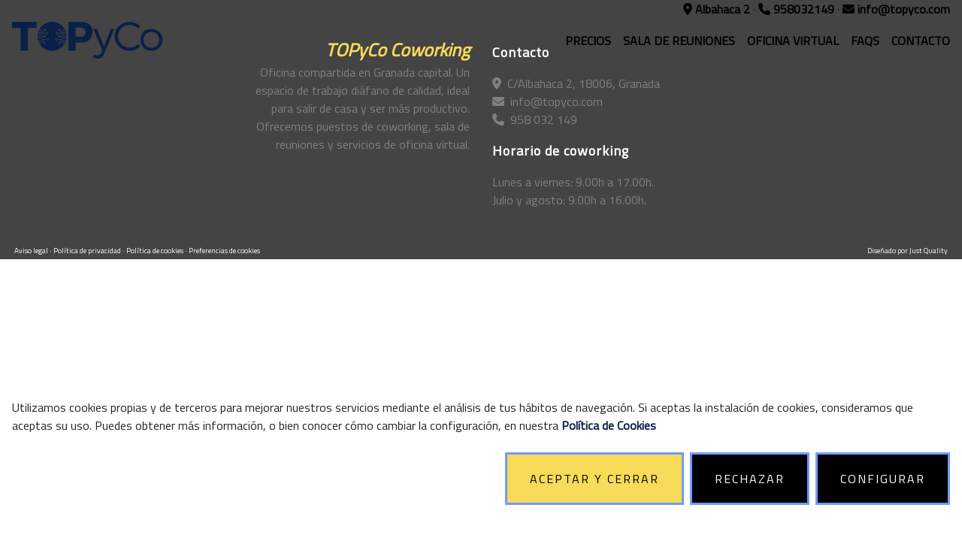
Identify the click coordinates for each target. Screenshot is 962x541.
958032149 (797, 9)
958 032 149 (534, 119)
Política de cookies (155, 250)
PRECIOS (588, 41)
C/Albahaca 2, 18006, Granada (576, 83)
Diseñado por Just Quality (907, 250)
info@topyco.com (896, 9)
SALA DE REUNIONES (679, 41)
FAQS (865, 41)
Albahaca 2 (718, 9)
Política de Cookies (608, 425)
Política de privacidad (88, 250)
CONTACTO (920, 41)
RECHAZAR (750, 479)
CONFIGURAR (882, 479)
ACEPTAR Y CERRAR (594, 479)
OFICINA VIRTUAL (793, 41)
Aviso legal (32, 250)
